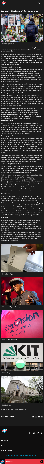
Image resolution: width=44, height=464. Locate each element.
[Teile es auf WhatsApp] (42, 417)
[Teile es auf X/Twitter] (36, 417)
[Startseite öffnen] (3, 3)
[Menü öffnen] (41, 3)
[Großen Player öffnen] (37, 461)
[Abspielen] (41, 461)
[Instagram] (34, 433)
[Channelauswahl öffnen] (39, 3)
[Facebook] (38, 433)
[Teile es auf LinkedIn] (39, 417)
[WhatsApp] (30, 433)
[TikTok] (42, 433)
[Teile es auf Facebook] (33, 417)
